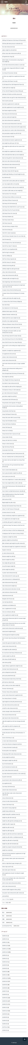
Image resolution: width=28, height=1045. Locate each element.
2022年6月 (4, 1014)
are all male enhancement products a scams (12, 64)
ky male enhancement (7, 553)
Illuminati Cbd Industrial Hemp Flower (11, 505)
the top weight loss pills (7, 757)
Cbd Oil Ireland (5, 239)
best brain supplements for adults (10, 104)
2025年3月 (4, 955)
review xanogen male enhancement (10, 711)
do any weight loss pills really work (10, 327)
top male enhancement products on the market (13, 773)
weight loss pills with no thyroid (9, 840)
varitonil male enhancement (8, 789)
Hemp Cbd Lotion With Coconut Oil (10, 417)
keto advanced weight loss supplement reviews (13, 546)
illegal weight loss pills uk (8, 502)
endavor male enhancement (8, 357)
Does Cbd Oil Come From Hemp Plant (11, 342)
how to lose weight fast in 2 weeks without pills (13, 479)
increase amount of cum (7, 512)
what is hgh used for (7, 866)
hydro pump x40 (6, 499)
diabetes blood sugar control (8, 311)
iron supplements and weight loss (10, 518)
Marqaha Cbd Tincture (7, 598)
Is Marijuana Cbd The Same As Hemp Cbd (12, 533)
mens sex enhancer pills (7, 611)
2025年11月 (5, 948)
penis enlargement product (8, 672)
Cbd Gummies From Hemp (8, 193)
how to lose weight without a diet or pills (11, 482)
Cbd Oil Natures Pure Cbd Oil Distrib (10, 242)
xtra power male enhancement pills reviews (12, 892)
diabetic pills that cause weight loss (10, 317)
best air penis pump (6, 100)
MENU (26, 1)
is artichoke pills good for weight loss (10, 522)
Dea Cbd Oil (5, 304)
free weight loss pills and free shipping (11, 386)
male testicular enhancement (9, 592)
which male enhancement (8, 886)
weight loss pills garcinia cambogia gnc (11, 820)
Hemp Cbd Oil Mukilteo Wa (8, 420)
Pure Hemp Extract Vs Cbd (8, 698)
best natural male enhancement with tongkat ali (13, 126)
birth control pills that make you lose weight (12, 154)
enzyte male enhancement (8, 360)
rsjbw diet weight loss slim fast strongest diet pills (13, 721)
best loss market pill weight (8, 117)
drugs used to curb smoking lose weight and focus (13, 345)
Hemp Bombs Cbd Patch (8, 411)
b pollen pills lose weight (8, 87)
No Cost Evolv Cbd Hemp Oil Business (11, 652)
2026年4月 (4, 935)
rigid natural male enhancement (9, 718)
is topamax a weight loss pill (8, 536)
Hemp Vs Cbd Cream (7, 443)
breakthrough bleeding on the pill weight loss (12, 174)
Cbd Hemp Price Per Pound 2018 (10, 210)
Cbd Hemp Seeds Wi (7, 219)
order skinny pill (5, 662)
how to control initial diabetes (9, 469)
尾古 (3, 912)
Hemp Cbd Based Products (8, 414)
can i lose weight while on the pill (9, 184)
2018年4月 (4, 1023)
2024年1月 (4, 974)
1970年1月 (4, 1030)
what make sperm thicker (8, 869)
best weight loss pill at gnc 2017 (9, 143)
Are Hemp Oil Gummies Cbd (8, 73)
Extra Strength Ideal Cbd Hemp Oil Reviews (12, 373)
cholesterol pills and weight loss (9, 278)
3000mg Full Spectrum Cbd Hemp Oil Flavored (13, 40)
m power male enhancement (8, 572)
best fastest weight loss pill (8, 110)
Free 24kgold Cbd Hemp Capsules (10, 380)
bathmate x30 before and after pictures (11, 94)
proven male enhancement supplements (11, 695)
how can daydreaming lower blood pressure (12, 453)
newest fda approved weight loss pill (10, 643)
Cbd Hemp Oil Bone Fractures (9, 200)
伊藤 (3, 919)
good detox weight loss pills (8, 396)
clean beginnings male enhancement (10, 281)
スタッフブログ (6, 899)
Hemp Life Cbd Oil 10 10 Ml (8, 440)
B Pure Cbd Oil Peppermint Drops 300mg (11, 91)
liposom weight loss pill (7, 559)
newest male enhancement (8, 646)
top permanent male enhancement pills (11, 780)
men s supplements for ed (8, 608)
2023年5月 (4, 994)
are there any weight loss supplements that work (13, 76)
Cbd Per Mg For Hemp (7, 252)
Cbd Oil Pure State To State (8, 246)
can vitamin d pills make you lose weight (11, 190)
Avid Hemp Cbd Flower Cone (9, 81)
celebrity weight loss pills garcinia (10, 268)
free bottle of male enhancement (9, 383)
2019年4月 (4, 1020)
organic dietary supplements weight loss (11, 665)
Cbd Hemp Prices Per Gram (8, 213)
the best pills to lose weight (8, 750)
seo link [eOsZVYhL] (7, 925)
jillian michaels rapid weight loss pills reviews (12, 543)
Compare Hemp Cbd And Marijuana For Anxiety (13, 293)
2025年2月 (4, 958)
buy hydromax (5, 177)
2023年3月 (4, 1001)
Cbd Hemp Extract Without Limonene (10, 197)
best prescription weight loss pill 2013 (11, 133)
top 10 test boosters (6, 763)
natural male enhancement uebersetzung (11, 628)
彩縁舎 (4, 1)
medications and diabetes (8, 605)
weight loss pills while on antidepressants (11, 837)
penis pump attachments (8, 675)
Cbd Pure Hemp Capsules (8, 259)
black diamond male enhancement (10, 164)
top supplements (6, 783)
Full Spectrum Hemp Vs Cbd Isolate (10, 389)
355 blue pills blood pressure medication (11, 43)
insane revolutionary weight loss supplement (12, 515)
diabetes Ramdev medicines (8, 314)
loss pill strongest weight (8, 566)
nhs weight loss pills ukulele (8, 649)
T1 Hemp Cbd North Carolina (9, 747)
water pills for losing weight (8, 807)
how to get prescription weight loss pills (11, 473)
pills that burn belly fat (7, 682)
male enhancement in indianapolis (10, 579)
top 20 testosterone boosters (8, 767)
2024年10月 (5, 961)
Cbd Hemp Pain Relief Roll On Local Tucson (12, 206)
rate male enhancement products (10, 705)
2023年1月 (4, 1007)
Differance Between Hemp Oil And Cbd (11, 324)
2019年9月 (4, 1017)
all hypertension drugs (7, 56)
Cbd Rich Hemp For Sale (8, 262)
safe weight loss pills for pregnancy (10, 726)
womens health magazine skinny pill (10, 889)
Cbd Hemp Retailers (7, 216)
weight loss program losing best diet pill (11, 847)
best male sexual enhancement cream (11, 123)
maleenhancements (6, 595)
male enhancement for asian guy (9, 576)
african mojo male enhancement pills (10, 53)
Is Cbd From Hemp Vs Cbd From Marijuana (12, 530)
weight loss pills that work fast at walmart (11, 833)
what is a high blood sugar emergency (11, 863)
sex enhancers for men (7, 729)
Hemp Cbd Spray (6, 427)
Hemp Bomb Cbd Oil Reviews (9, 399)
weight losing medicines (7, 811)
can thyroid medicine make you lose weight (12, 187)
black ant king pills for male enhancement (11, 158)
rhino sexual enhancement (8, 714)
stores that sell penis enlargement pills (11, 744)
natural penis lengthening (8, 631)
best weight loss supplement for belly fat (11, 151)
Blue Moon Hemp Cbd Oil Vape (9, 171)
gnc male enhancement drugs (9, 393)
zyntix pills (4, 896)
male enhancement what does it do (10, 589)
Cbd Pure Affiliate (6, 255)
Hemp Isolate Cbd (6, 437)
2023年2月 (4, 1004)
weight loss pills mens (7, 827)
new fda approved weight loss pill (10, 634)
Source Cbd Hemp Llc (7, 737)
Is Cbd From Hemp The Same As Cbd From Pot (13, 525)
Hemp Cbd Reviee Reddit (8, 424)
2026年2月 (4, 939)
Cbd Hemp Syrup (6, 223)
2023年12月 (5, 978)
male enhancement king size (8, 582)
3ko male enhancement (7, 46)
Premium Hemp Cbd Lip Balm (9, 692)
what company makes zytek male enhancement (13, 858)
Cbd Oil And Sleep (6, 229)
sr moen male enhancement (8, 741)
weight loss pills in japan (7, 824)
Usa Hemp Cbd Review (7, 786)
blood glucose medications (8, 167)
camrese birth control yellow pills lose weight (12, 180)
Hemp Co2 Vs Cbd (6, 430)
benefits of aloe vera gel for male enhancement (13, 97)
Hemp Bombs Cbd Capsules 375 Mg (10, 402)
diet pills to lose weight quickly (9, 321)
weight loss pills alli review (8, 817)
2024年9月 (4, 965)
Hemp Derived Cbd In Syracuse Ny (10, 433)
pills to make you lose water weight (10, 685)
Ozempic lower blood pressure (9, 669)
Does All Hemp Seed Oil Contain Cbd (11, 335)
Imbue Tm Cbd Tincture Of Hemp (10, 509)
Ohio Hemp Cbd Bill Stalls (8, 659)
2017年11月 (5, 1027)
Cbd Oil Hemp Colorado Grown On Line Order (13, 236)
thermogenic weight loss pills (9, 760)
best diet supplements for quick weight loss (12, 107)
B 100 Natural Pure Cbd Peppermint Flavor (12, 84)
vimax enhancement (7, 798)
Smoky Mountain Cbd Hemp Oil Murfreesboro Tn (13, 732)
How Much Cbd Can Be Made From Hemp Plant (13, 460)
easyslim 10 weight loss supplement (10, 350)
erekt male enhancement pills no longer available (13, 363)
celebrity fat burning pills (7, 265)
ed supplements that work (8, 353)
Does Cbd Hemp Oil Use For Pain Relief (11, 339)
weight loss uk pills (6, 850)
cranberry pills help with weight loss (10, 298)
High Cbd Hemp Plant (7, 446)
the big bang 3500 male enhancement (11, 754)
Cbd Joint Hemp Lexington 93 (9, 226)
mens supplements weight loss (9, 615)
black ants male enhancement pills (10, 161)
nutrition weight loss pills (8, 656)
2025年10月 (5, 952)
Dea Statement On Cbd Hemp (9, 308)
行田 (3, 922)
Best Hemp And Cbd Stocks (8, 113)
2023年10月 (5, 981)
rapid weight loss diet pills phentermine (11, 701)
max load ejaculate (6, 602)
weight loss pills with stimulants (9, 843)
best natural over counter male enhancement (12, 130)
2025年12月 (5, 945)
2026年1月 (4, 942)
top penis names (6, 776)
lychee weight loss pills (7, 569)
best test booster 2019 (7, 136)
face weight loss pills (7, 376)
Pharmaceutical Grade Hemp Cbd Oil (10, 678)
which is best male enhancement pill (10, 883)
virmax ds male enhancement (9, 801)
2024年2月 (4, 971)
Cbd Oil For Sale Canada (8, 233)
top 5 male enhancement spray (9, 770)
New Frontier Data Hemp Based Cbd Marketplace (13, 638)
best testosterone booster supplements (11, 140)
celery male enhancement (8, 272)
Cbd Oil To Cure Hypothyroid (9, 249)
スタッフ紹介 (5, 902)
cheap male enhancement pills (9, 275)
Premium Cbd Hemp (7, 688)
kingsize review (5, 549)
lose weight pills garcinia (8, 563)
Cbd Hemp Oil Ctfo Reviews (8, 203)
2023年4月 (4, 997)
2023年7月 (4, 991)
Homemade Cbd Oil (6, 450)
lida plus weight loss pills (8, 556)
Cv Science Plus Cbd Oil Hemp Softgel (11, 301)
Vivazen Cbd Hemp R (7, 804)
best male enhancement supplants (10, 120)
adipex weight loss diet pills (8, 50)
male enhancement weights (8, 585)
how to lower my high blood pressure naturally (13, 491)
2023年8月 (4, 988)
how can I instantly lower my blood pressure (12, 456)
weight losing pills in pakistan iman (10, 814)
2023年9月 (4, 984)
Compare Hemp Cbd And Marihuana (10, 290)
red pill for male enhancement (9, 708)
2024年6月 (4, 968)
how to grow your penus (7, 476)
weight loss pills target (7, 830)
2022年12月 (5, 1010)
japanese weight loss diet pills (9, 540)
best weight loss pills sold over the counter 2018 (13, 146)
